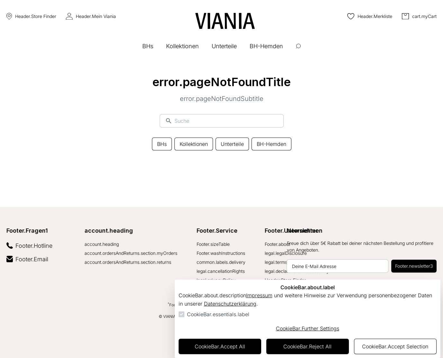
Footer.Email (27, 259)
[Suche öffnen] (298, 51)
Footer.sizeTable (213, 244)
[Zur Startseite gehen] (225, 21)
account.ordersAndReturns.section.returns (127, 262)
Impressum (259, 295)
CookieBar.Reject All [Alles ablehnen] (307, 346)
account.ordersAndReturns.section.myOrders (130, 253)
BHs (162, 144)
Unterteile (232, 144)
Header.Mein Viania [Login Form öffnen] (91, 16)
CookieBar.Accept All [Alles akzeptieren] (220, 346)
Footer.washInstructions (221, 253)
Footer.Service (217, 230)
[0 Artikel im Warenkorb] (419, 16)
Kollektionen (194, 144)
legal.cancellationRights (221, 271)
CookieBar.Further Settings (307, 328)
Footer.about (277, 244)
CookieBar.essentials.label (218, 314)
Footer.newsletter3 (414, 266)
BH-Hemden (271, 144)
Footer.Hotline (29, 245)
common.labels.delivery (221, 262)
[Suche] (226, 121)
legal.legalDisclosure (286, 253)
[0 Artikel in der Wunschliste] (369, 16)
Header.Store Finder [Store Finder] (31, 16)
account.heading (108, 230)
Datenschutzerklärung (230, 303)
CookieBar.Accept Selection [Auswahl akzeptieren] (395, 346)
